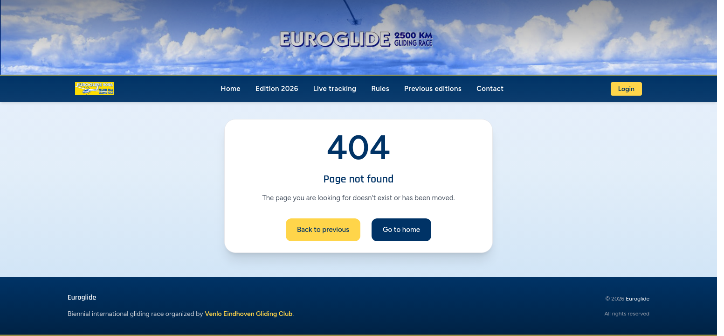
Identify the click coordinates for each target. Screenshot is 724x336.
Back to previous (323, 229)
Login (626, 89)
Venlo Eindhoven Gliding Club (248, 314)
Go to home (401, 229)
